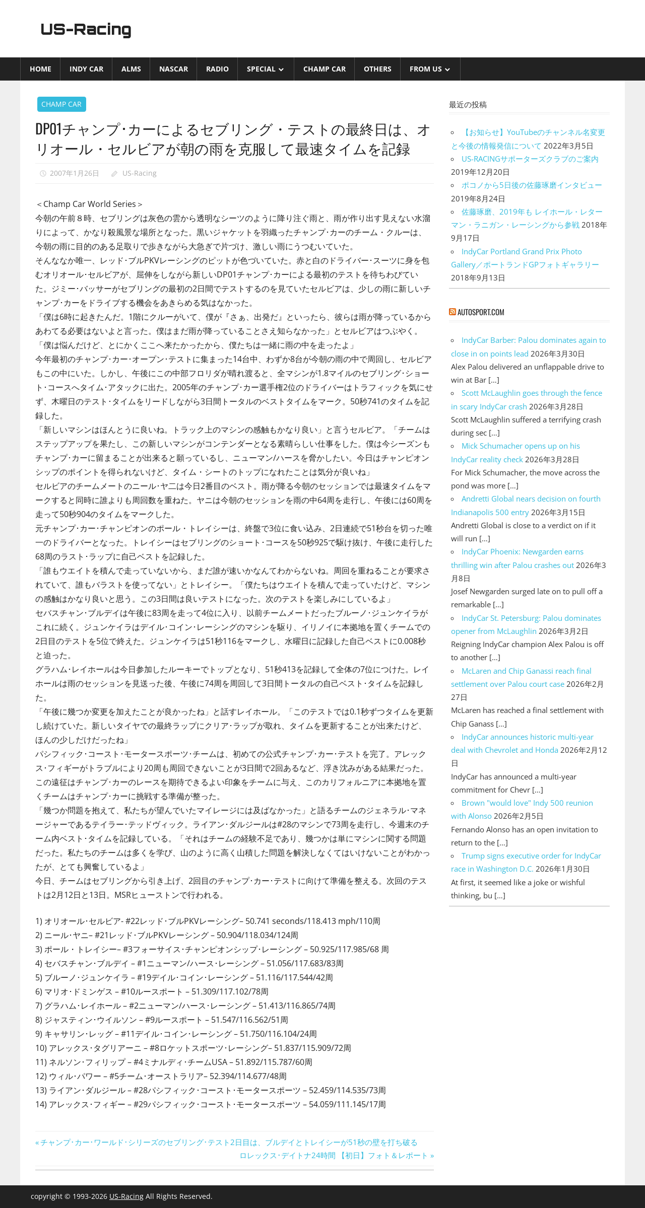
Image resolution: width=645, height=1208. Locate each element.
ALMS (131, 69)
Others (378, 69)
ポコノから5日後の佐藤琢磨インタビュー (532, 185)
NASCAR (173, 69)
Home (40, 69)
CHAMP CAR (324, 69)
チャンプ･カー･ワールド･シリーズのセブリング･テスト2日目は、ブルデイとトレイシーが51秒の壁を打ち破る (229, 1142)
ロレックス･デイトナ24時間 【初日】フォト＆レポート (333, 1155)
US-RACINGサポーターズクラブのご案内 (530, 159)
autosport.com (481, 311)
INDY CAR (86, 69)
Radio (217, 69)
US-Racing (89, 29)
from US (426, 69)
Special (261, 69)
